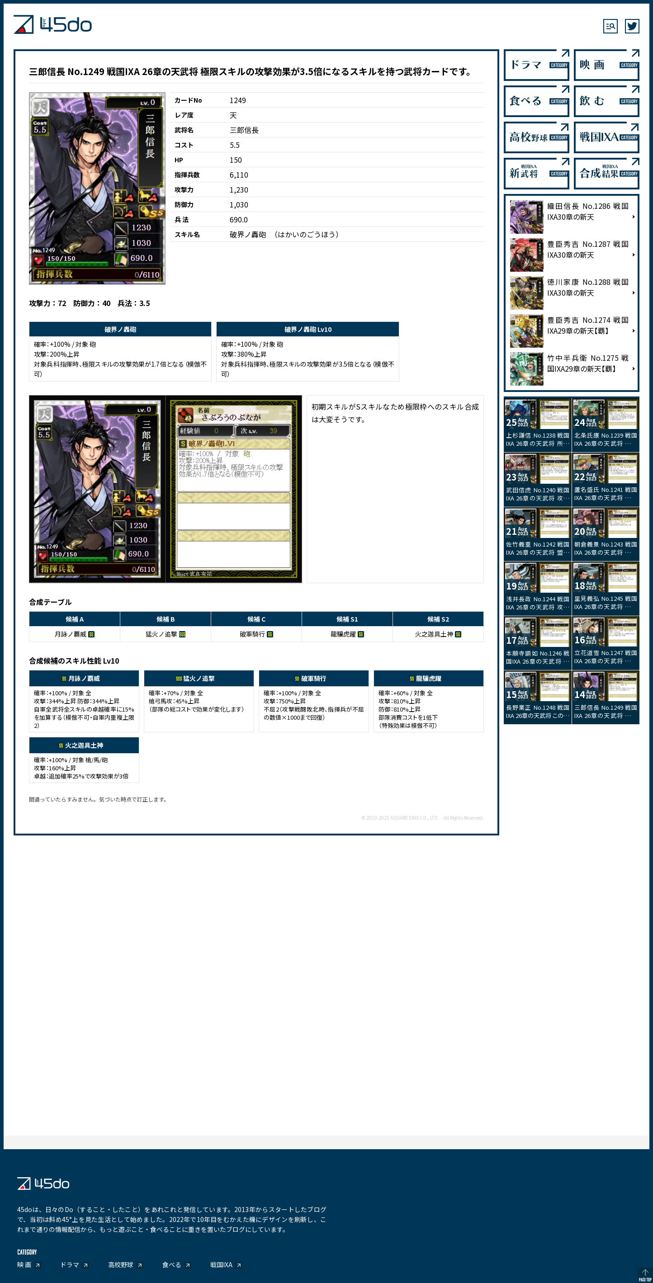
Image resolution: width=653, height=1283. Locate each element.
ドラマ (69, 1264)
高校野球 (120, 1264)
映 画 (24, 1264)
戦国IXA (221, 1264)
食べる (171, 1264)
